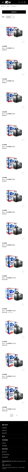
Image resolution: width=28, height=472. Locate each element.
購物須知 (4, 452)
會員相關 (4, 445)
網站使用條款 (5, 454)
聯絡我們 (4, 433)
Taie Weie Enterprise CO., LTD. (13, 467)
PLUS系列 (4, 46)
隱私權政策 (5, 457)
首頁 (4, 6)
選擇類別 (14, 12)
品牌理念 (4, 428)
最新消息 (4, 430)
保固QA (4, 443)
